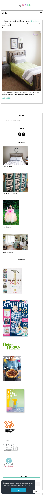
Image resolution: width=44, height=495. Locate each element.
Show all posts (35, 21)
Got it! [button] (18, 490)
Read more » (6, 98)
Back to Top (37, 491)
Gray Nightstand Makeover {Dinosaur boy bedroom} (21, 23)
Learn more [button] (27, 485)
